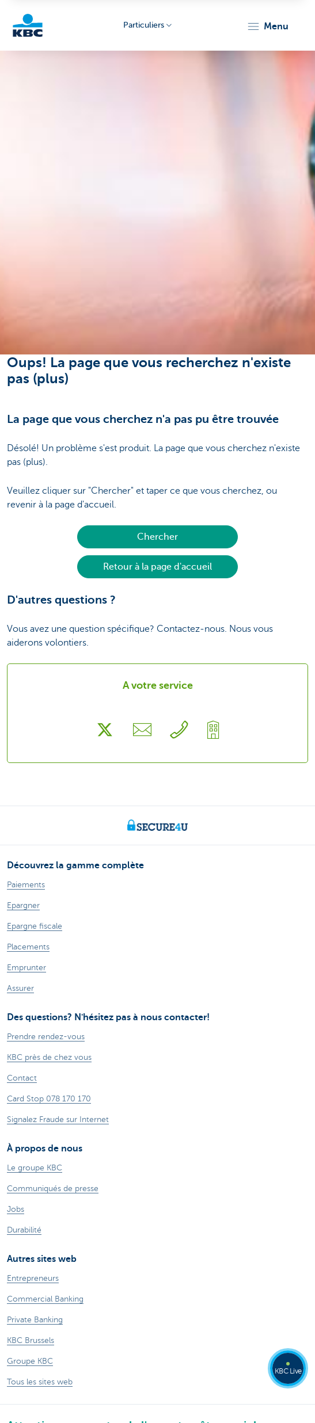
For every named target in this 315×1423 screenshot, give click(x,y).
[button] (267, 26)
